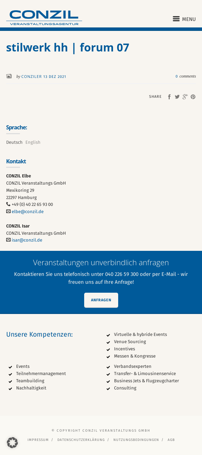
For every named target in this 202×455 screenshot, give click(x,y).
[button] (12, 442)
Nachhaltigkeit (31, 387)
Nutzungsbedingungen (136, 440)
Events (23, 366)
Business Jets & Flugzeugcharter (146, 380)
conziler (32, 76)
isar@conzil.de (27, 240)
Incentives (124, 348)
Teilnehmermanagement (41, 373)
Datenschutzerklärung (81, 440)
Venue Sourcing (130, 341)
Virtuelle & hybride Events (140, 334)
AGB (171, 440)
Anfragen (101, 300)
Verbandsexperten (133, 366)
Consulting (125, 387)
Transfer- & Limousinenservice (145, 373)
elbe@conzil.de (28, 211)
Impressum (38, 440)
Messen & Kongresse (135, 356)
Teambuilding (30, 380)
